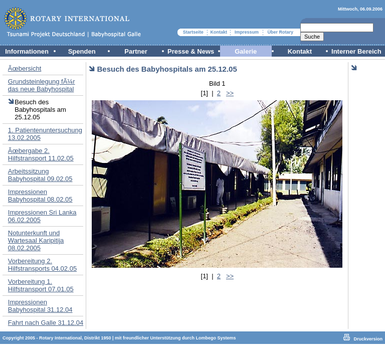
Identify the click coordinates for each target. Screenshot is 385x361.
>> (230, 93)
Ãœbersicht (24, 68)
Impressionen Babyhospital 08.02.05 (40, 195)
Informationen (27, 51)
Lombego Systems (216, 337)
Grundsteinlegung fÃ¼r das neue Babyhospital (41, 85)
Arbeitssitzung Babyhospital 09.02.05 (40, 175)
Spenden (82, 51)
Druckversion (367, 338)
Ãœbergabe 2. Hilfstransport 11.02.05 (41, 154)
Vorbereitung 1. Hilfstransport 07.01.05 (41, 285)
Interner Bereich (356, 51)
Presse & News (190, 51)
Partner (135, 51)
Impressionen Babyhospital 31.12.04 (40, 305)
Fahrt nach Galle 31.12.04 (45, 322)
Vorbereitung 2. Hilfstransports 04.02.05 (42, 264)
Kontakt (219, 32)
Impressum (247, 32)
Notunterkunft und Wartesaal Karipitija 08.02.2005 (36, 240)
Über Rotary (280, 32)
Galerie (246, 51)
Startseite (193, 32)
